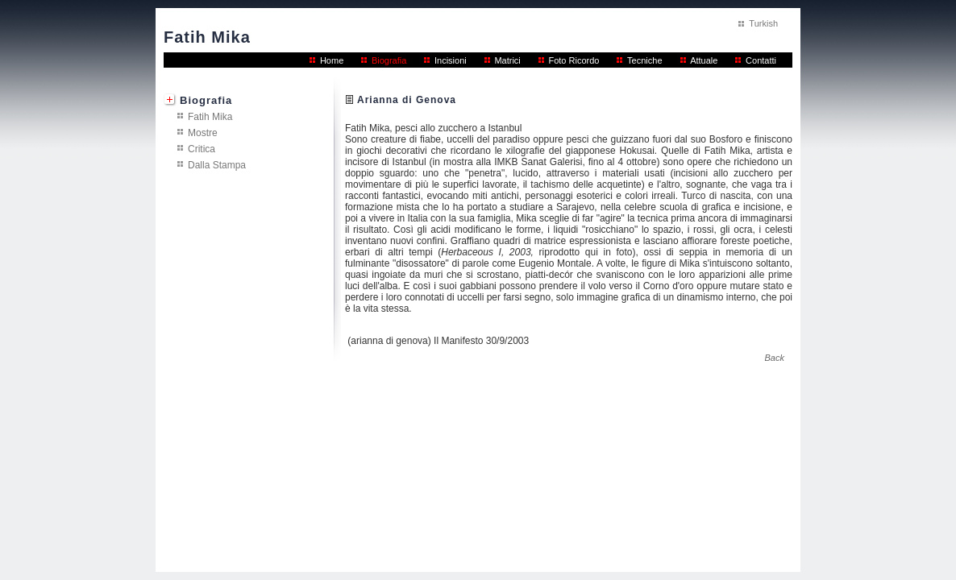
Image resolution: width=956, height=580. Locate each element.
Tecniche (644, 60)
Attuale (703, 60)
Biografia (389, 60)
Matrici (507, 60)
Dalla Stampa (217, 164)
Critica (201, 148)
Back (774, 357)
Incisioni (450, 60)
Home (331, 60)
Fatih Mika (210, 116)
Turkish (763, 23)
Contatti (761, 60)
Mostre (203, 132)
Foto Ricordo (573, 60)
